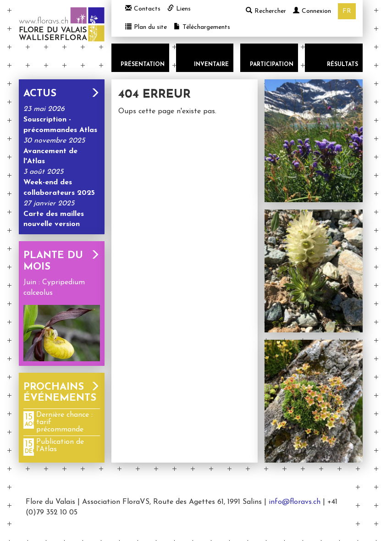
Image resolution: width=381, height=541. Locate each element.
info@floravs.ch (294, 502)
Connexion (312, 11)
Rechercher (266, 11)
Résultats (342, 64)
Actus (61, 93)
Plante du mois (61, 261)
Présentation (143, 64)
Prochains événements (61, 392)
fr (346, 11)
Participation (271, 64)
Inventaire (211, 64)
